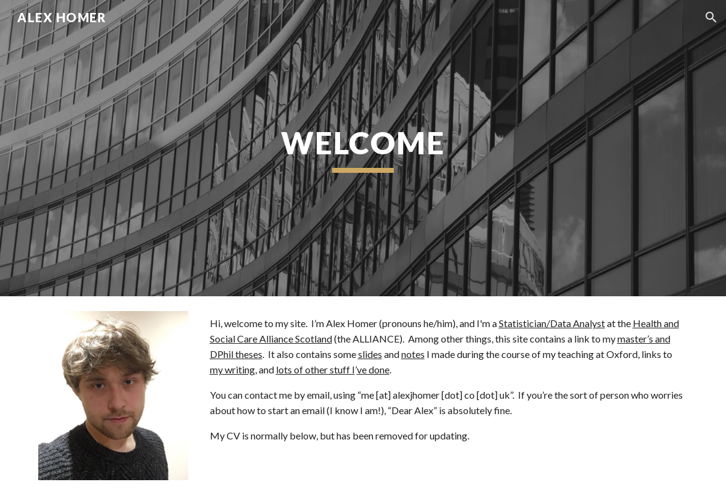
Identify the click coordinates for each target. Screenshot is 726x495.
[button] (711, 17)
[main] (363, 148)
